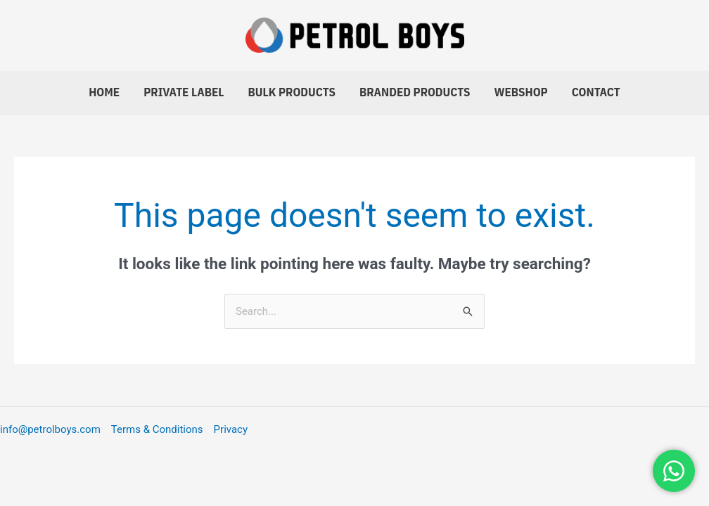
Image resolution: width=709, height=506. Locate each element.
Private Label (183, 92)
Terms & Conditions (157, 429)
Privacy (231, 429)
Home (104, 92)
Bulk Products (292, 92)
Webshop (521, 92)
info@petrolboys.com (50, 429)
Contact (596, 92)
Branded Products (415, 92)
